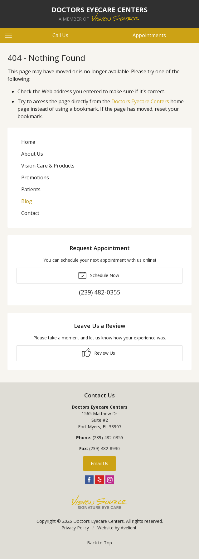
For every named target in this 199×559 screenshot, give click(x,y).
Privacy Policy (75, 528)
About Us (32, 153)
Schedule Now (98, 274)
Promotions (35, 177)
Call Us (60, 35)
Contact (30, 213)
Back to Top (99, 543)
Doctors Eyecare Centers (140, 101)
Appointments (149, 35)
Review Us (98, 352)
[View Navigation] (10, 35)
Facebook (89, 479)
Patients (31, 189)
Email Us (99, 463)
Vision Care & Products (48, 165)
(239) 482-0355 (108, 437)
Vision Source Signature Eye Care (99, 501)
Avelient (129, 528)
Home (28, 142)
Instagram (109, 479)
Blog (26, 201)
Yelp (99, 479)
